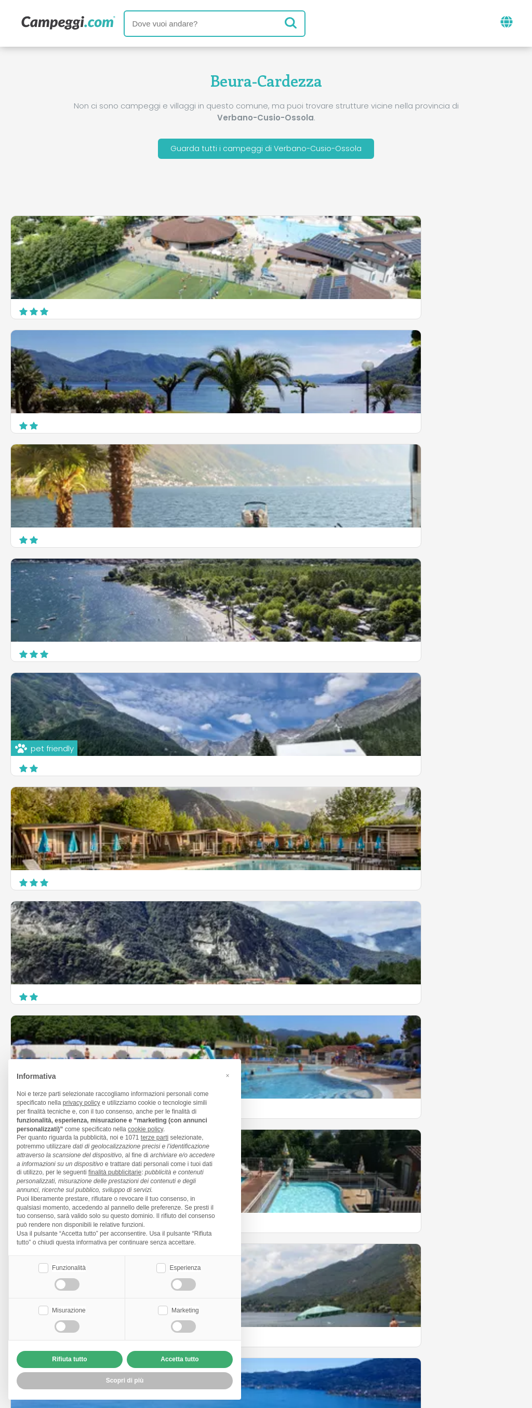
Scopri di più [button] (125, 1380)
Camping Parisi (316, 813)
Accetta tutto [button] (179, 1359)
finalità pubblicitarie (114, 1171)
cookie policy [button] (145, 1127)
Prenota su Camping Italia (355, 1322)
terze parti (154, 1136)
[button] (227, 1074)
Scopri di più (482, 875)
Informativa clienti (304, 1339)
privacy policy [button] (81, 1101)
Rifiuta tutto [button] (69, 1359)
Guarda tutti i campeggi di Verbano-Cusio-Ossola (266, 149)
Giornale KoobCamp (284, 1278)
